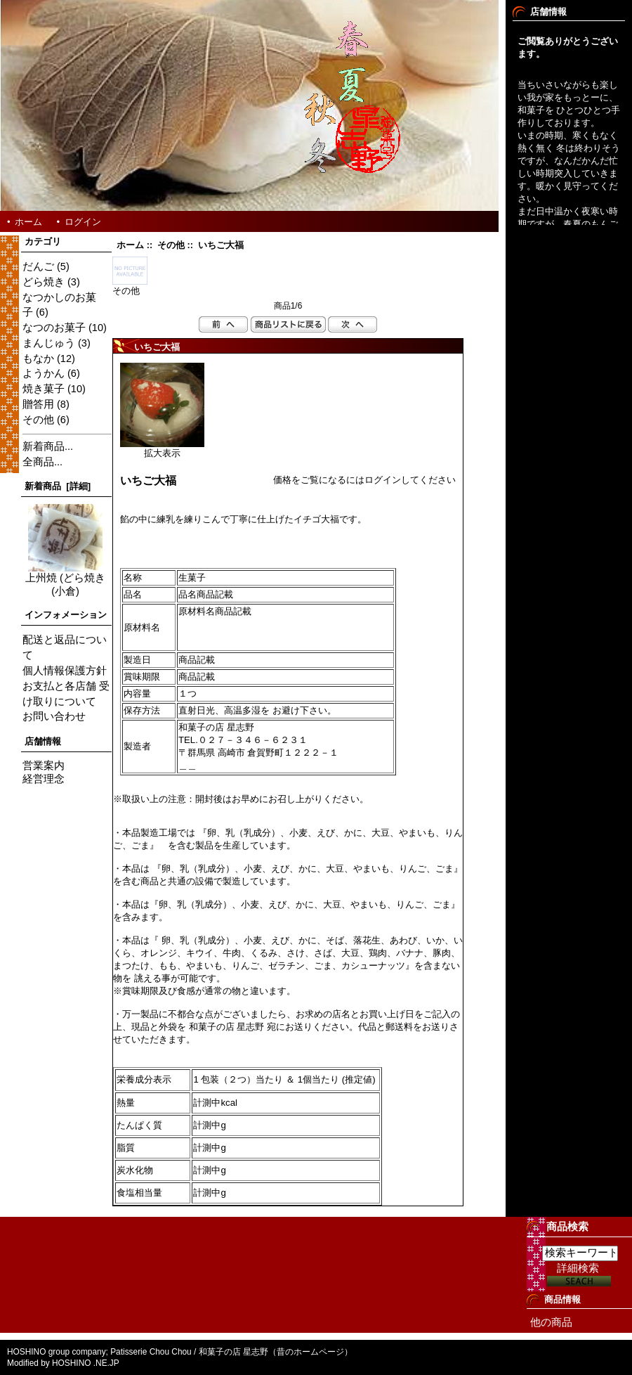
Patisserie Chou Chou (151, 1352)
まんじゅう (48, 343)
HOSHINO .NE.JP (86, 1363)
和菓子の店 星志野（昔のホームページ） (276, 1352)
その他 (171, 245)
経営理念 (43, 779)
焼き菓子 (43, 388)
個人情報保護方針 (64, 670)
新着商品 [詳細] (58, 486)
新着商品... (47, 446)
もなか (38, 358)
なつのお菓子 (54, 327)
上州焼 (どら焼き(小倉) (65, 579)
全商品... (42, 461)
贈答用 (38, 404)
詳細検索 (578, 1268)
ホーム (28, 222)
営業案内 (43, 765)
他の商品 (551, 1322)
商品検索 (567, 1226)
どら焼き (43, 282)
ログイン (83, 222)
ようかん (43, 373)
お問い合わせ (54, 716)
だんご (38, 266)
